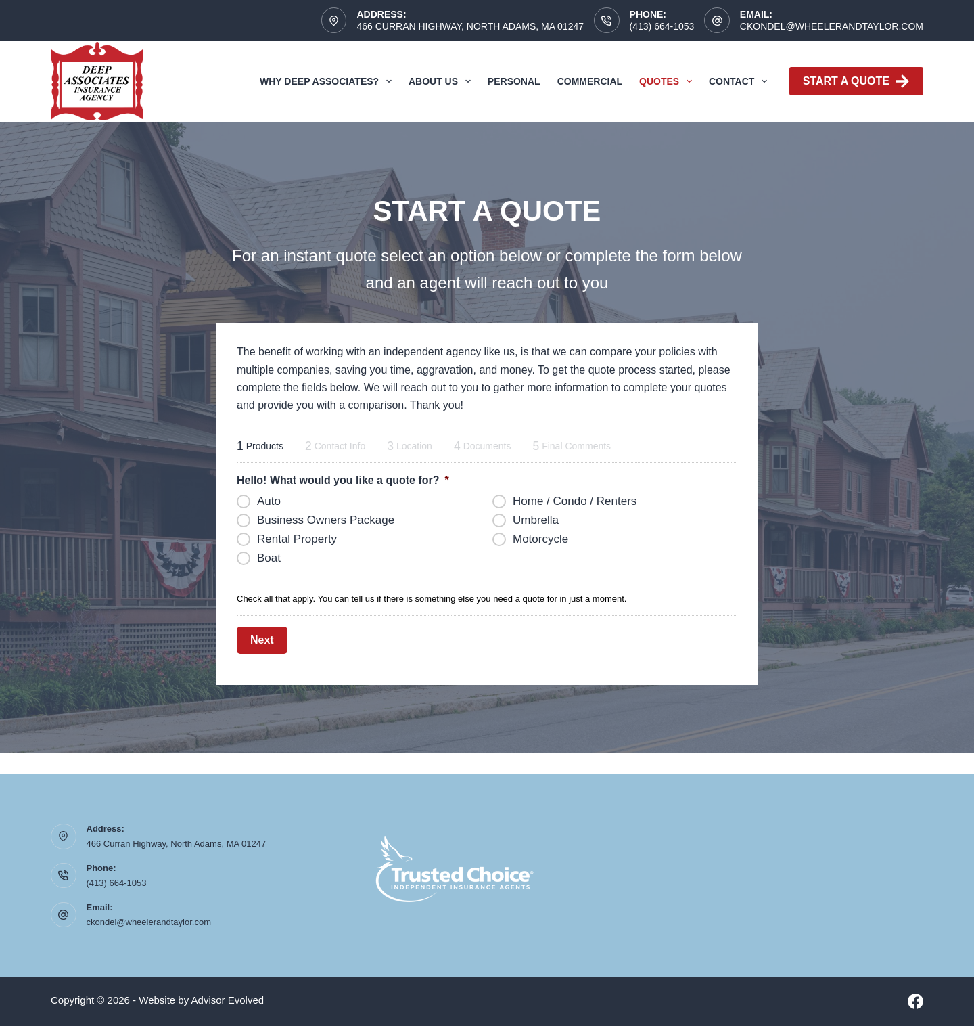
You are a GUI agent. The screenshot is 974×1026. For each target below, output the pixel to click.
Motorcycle (540, 539)
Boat (269, 558)
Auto (269, 501)
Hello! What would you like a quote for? (343, 480)
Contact (740, 81)
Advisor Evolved (227, 1000)
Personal (514, 81)
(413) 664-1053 (662, 26)
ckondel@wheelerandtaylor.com (831, 26)
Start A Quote (856, 81)
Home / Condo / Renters (574, 501)
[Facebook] (915, 1001)
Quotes (668, 81)
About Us (442, 81)
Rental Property (297, 539)
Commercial (589, 81)
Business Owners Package (325, 520)
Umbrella (536, 520)
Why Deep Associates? (328, 81)
